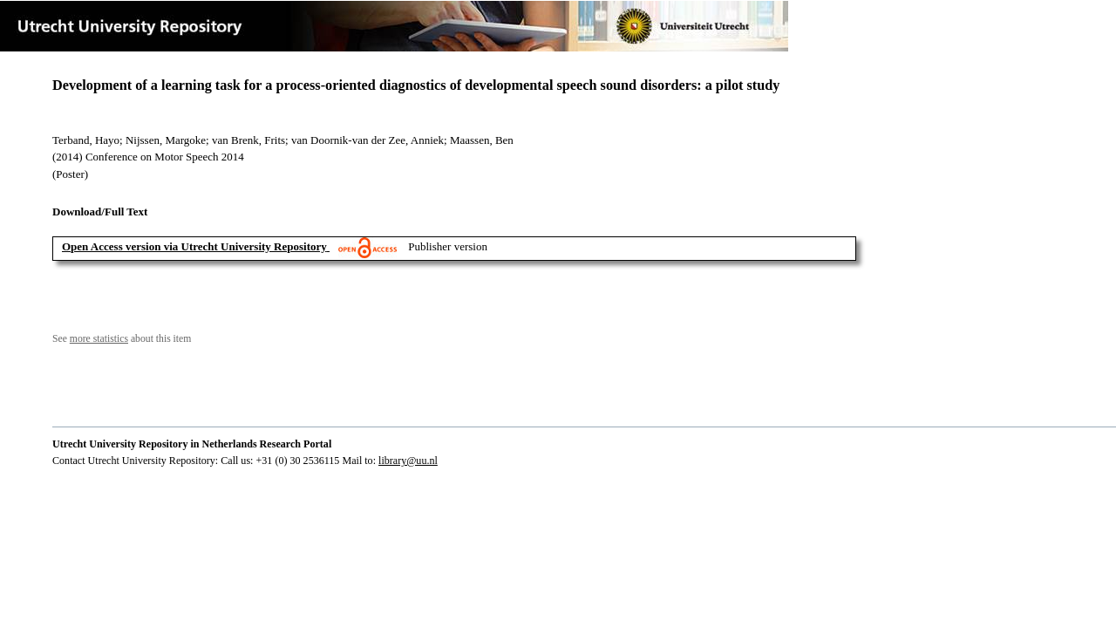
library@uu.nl (408, 460)
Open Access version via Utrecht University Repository (194, 246)
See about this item (121, 339)
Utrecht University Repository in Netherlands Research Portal (191, 444)
